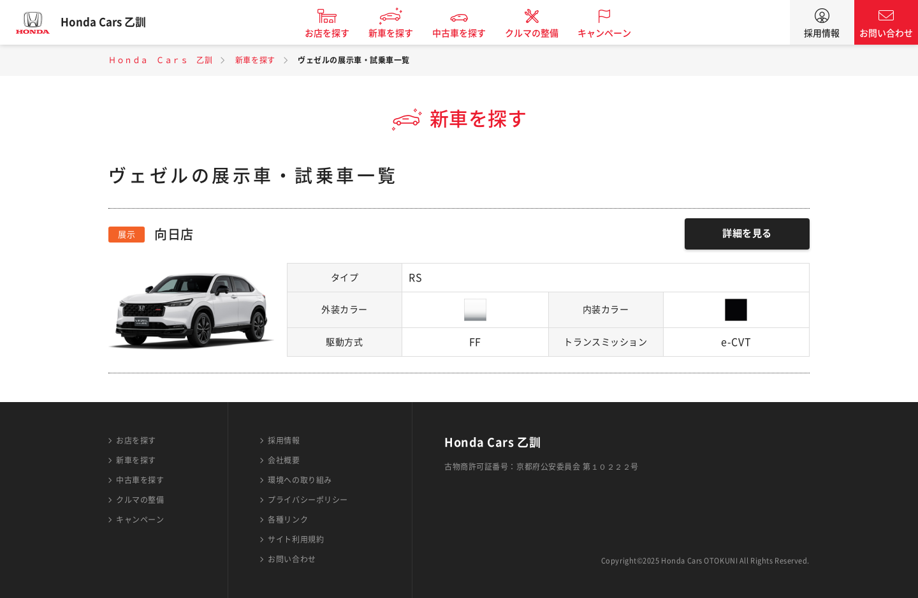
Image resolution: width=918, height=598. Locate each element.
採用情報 (822, 33)
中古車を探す (467, 33)
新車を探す (399, 33)
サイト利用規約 (296, 539)
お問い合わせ (886, 33)
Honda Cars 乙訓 (112, 22)
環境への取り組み (300, 480)
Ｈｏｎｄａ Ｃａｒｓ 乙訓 (160, 60)
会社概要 (284, 460)
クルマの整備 (540, 33)
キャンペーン (612, 33)
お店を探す (335, 33)
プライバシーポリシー (308, 500)
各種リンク (288, 519)
